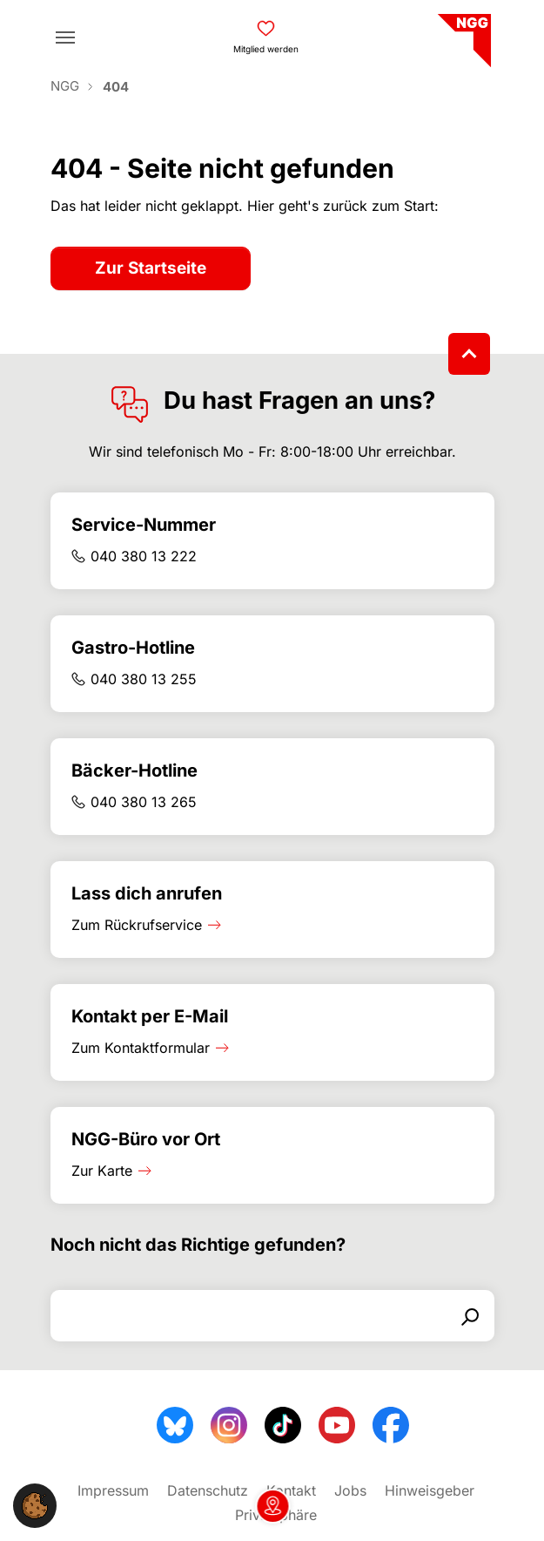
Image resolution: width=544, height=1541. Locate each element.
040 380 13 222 (144, 556)
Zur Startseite (150, 268)
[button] (35, 1504)
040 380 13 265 (144, 802)
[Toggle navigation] (65, 37)
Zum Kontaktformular (140, 1047)
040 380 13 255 (144, 679)
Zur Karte (101, 1170)
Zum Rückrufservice (136, 924)
